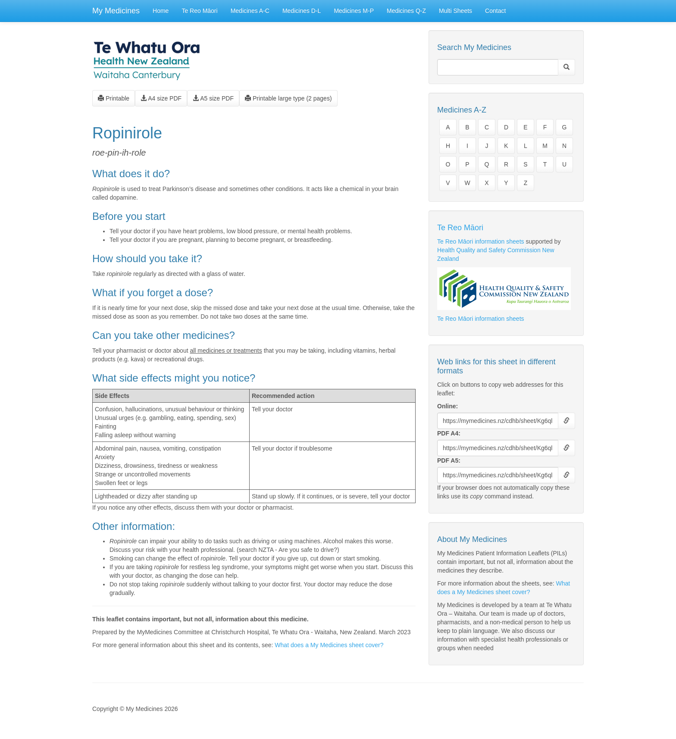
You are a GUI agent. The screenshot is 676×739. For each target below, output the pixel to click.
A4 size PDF (161, 98)
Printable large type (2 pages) (288, 98)
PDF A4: (448, 433)
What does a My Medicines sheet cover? (329, 645)
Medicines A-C (250, 10)
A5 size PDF (213, 98)
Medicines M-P (354, 10)
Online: (447, 406)
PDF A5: (448, 460)
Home (161, 10)
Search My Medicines (474, 47)
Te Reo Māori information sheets (480, 241)
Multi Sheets (455, 10)
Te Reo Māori (199, 10)
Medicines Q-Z (406, 10)
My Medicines (116, 10)
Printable (113, 98)
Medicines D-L (301, 10)
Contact (495, 10)
